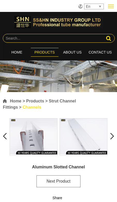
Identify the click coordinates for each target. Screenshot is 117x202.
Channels (32, 107)
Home (16, 52)
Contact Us (100, 52)
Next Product (58, 181)
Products (44, 52)
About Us (72, 52)
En (88, 6)
